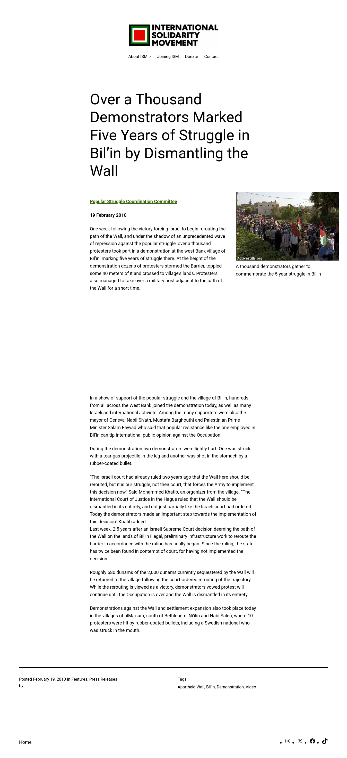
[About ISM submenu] (139, 56)
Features (80, 679)
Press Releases (103, 679)
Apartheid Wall (191, 687)
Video (251, 687)
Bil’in (210, 687)
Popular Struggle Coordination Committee (133, 201)
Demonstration (230, 687)
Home (25, 742)
